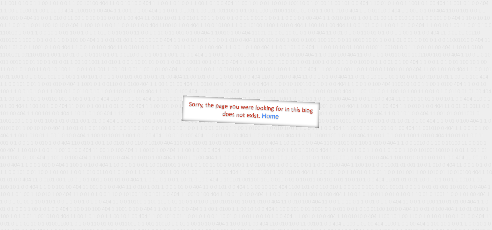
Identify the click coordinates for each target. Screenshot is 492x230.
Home (270, 116)
